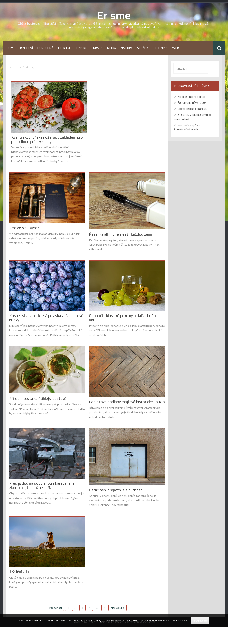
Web (175, 48)
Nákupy (127, 48)
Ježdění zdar (19, 572)
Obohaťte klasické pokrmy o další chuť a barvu (122, 318)
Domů (11, 48)
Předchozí (55, 607)
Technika (160, 48)
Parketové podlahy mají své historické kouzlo (127, 402)
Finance (82, 48)
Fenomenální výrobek (191, 102)
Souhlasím (200, 620)
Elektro (64, 48)
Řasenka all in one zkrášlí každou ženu (120, 234)
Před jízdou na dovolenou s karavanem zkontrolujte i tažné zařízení (41, 485)
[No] (223, 620)
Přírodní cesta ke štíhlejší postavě (37, 398)
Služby (142, 48)
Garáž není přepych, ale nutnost (115, 490)
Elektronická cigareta (192, 108)
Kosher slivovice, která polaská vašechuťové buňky (46, 318)
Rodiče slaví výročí (24, 228)
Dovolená (45, 48)
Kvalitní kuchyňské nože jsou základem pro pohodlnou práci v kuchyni (47, 139)
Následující (117, 607)
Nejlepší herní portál (191, 96)
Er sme (114, 15)
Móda (111, 48)
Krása (98, 48)
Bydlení (26, 48)
